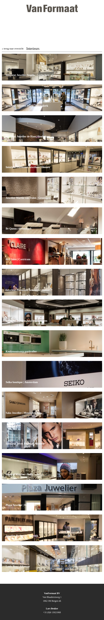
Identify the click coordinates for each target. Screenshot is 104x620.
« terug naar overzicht (13, 48)
